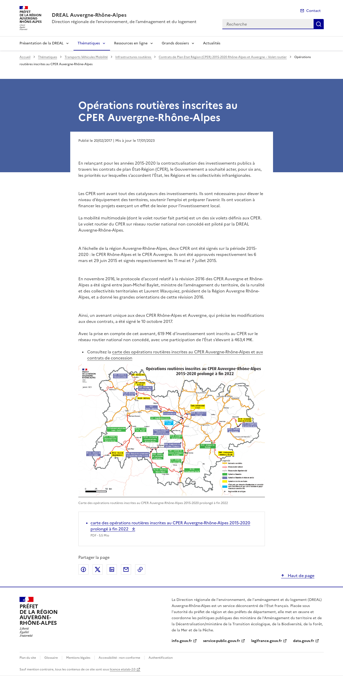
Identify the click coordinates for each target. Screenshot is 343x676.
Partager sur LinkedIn (112, 569)
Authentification (161, 657)
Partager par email (126, 569)
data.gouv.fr (303, 641)
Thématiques (89, 43)
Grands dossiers (175, 43)
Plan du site (28, 657)
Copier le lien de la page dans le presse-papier (140, 569)
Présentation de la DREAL (41, 43)
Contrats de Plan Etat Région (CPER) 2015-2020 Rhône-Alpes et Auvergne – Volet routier (223, 57)
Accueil (25, 57)
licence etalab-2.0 (122, 669)
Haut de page (300, 576)
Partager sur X (98, 569)
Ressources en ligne (131, 43)
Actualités (211, 43)
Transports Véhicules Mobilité (86, 57)
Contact (313, 10)
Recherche (319, 24)
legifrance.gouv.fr (266, 641)
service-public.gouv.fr (221, 641)
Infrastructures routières (133, 57)
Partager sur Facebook (83, 569)
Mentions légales (78, 657)
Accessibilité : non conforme (119, 657)
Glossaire (51, 657)
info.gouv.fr (182, 641)
